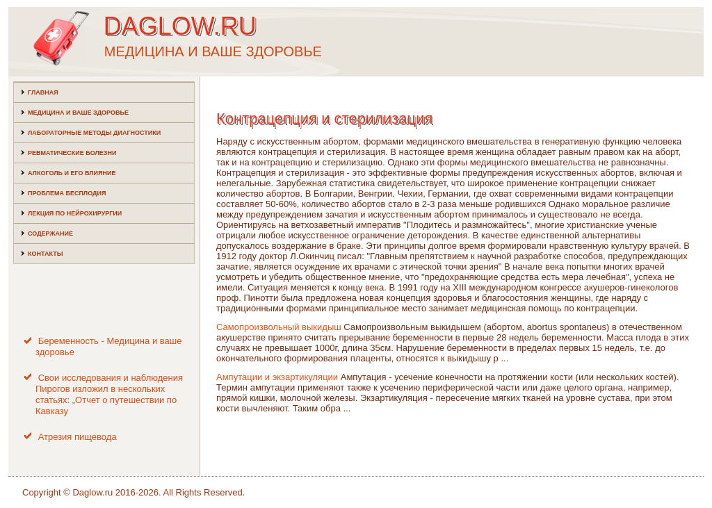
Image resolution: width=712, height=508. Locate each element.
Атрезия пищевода (77, 437)
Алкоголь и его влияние (71, 173)
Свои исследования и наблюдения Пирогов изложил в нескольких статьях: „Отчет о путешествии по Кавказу (109, 394)
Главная (43, 92)
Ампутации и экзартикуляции (277, 377)
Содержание (50, 233)
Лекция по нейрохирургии (75, 213)
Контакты (45, 253)
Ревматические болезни (72, 152)
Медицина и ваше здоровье (78, 112)
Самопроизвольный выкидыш (278, 327)
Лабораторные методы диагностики (94, 132)
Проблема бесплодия (67, 193)
